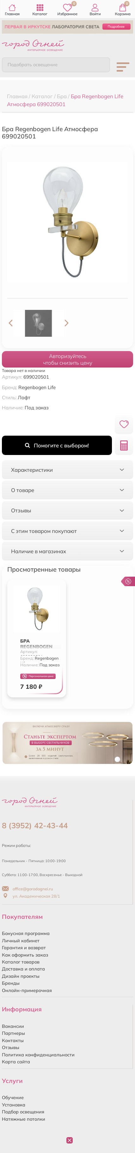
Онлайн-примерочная (27, 990)
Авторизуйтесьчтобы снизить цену (67, 359)
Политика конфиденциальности (38, 1055)
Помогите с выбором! (57, 445)
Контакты (13, 1040)
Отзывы (10, 1047)
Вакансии (13, 1026)
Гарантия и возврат (24, 948)
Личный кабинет (21, 941)
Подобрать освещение (33, 64)
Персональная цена (37, 676)
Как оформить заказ (25, 955)
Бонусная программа (26, 933)
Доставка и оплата (23, 969)
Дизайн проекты (21, 976)
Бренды (11, 983)
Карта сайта (16, 1062)
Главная (12, 10)
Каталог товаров (21, 962)
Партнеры (13, 1033)
